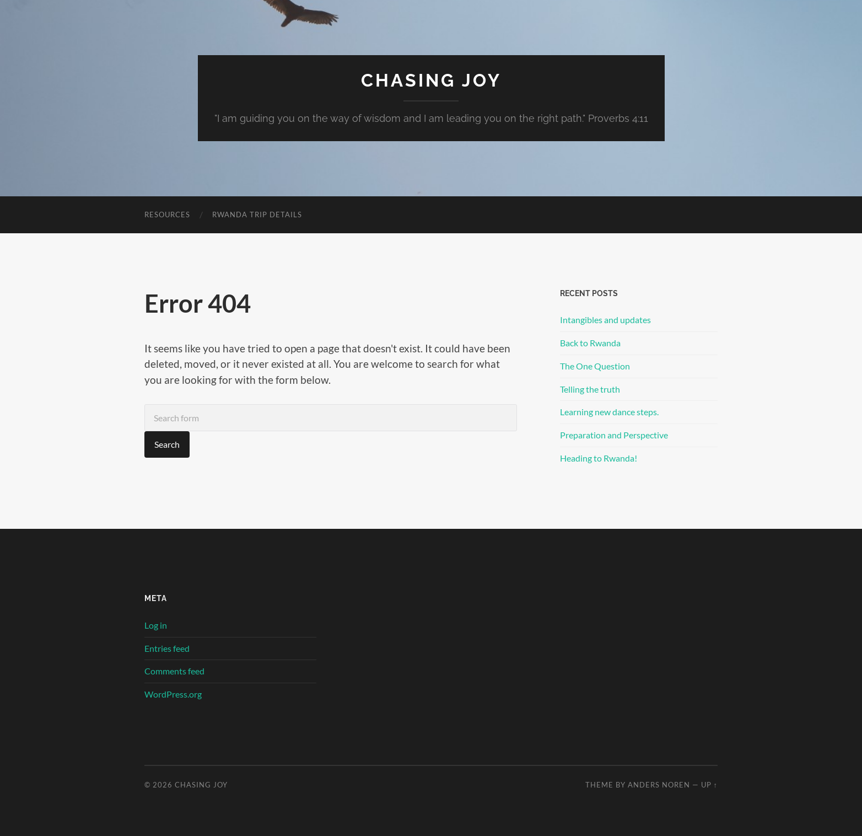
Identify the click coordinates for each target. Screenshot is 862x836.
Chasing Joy (431, 80)
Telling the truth (590, 389)
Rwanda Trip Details (257, 214)
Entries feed (167, 648)
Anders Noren (659, 784)
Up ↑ (709, 784)
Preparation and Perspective (614, 435)
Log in (155, 625)
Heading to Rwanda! (598, 458)
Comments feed (174, 671)
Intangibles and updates (605, 319)
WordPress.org (173, 694)
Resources (167, 214)
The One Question (595, 366)
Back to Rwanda (590, 342)
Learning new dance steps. (609, 411)
